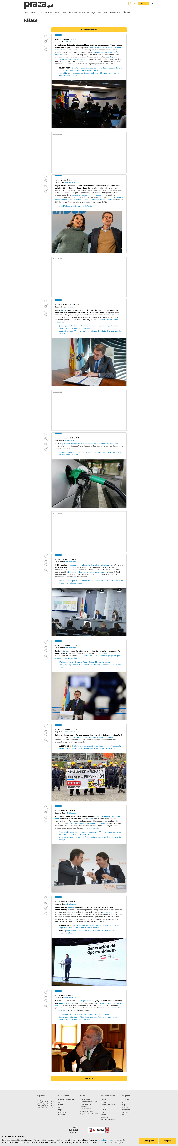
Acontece (104, 1107)
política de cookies (108, 1140)
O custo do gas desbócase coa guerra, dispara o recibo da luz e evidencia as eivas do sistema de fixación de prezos (90, 69)
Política (103, 1100)
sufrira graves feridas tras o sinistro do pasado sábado (91, 737)
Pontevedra (126, 1110)
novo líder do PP (108, 653)
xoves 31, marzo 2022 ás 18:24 (65, 39)
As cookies (62, 1112)
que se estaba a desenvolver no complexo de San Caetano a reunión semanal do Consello (89, 198)
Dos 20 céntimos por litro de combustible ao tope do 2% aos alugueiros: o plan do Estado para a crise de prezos (89, 926)
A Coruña (125, 1100)
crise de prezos (108, 912)
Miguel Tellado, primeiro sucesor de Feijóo (75, 206)
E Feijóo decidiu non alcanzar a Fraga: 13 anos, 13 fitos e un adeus (84, 662)
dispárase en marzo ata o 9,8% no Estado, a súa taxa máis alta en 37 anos (89, 443)
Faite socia (144, 3)
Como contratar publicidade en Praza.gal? (88, 1101)
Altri (106, 12)
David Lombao (60, 42)
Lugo (124, 1105)
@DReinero (69, 307)
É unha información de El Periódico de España (87, 823)
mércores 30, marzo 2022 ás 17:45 (67, 304)
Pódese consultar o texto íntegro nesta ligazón (86, 572)
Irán (99, 12)
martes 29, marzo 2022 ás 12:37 (66, 645)
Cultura (103, 1110)
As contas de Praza (86, 1111)
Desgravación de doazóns (89, 1114)
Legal (60, 1110)
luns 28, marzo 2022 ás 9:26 (64, 995)
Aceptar (167, 1141)
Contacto (61, 1102)
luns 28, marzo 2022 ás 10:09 (65, 902)
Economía (104, 1117)
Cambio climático (31, 12)
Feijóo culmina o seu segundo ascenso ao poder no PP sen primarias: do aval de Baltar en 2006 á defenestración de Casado (90, 833)
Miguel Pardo (60, 440)
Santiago (125, 1112)
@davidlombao (70, 42)
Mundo (103, 1115)
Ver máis (89, 1078)
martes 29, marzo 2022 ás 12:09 (66, 729)
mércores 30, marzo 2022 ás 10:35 (67, 438)
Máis (128, 12)
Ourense (125, 1107)
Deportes (104, 1102)
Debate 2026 (115, 12)
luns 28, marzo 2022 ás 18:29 (65, 811)
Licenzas (61, 1105)
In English (61, 1115)
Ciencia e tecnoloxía (108, 1105)
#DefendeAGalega (87, 12)
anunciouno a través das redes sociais (86, 195)
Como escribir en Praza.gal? (85, 1105)
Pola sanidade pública (50, 12)
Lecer (103, 1112)
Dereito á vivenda (69, 12)
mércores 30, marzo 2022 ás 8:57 (66, 559)
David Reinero (60, 307)
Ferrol (124, 1102)
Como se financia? (86, 1109)
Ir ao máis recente (89, 30)
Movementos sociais (108, 1120)
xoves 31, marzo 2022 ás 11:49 (65, 180)
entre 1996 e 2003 (91, 828)
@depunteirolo (70, 440)
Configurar (149, 1141)
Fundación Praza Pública (66, 1100)
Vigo (123, 1115)
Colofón (61, 1107)
